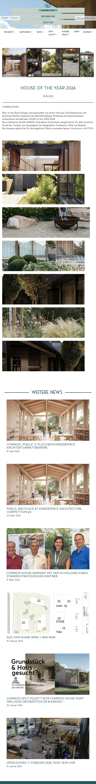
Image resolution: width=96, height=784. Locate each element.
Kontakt (87, 32)
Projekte (8, 32)
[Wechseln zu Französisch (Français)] (14, 18)
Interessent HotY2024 (82, 128)
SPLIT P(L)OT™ (52, 33)
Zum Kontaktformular (85, 18)
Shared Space (65, 33)
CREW (76, 32)
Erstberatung (48, 16)
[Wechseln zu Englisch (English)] (4, 18)
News (39, 32)
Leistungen (24, 32)
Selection (48, 22)
